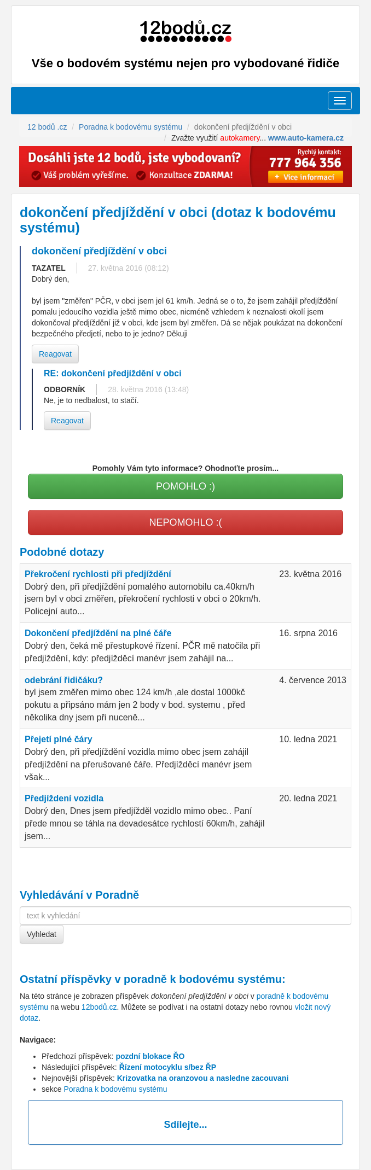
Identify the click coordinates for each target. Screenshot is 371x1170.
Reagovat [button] (55, 354)
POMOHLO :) (185, 486)
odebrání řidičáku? (64, 680)
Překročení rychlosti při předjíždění (98, 574)
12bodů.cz (99, 1007)
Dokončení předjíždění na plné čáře (98, 633)
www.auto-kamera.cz (306, 137)
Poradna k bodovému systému (115, 1089)
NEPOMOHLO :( (185, 522)
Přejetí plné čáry (58, 739)
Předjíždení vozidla (64, 798)
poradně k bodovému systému (203, 979)
